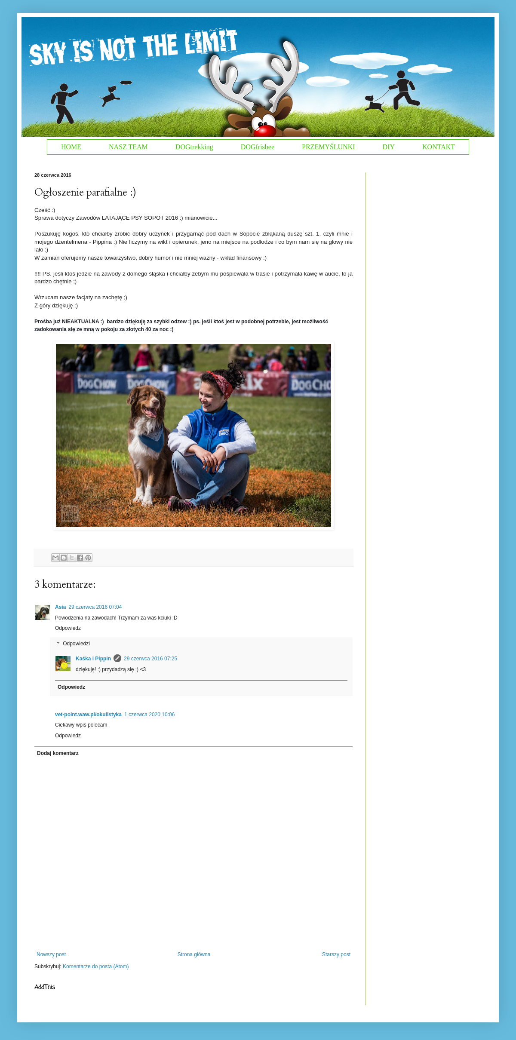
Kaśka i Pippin (93, 659)
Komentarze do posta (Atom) (96, 966)
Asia (60, 607)
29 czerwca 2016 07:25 (150, 659)
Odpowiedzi (76, 644)
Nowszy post (51, 954)
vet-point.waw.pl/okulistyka (88, 715)
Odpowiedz (68, 628)
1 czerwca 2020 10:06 (149, 715)
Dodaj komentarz (58, 753)
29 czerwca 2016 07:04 (95, 607)
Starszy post (336, 954)
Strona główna (194, 954)
